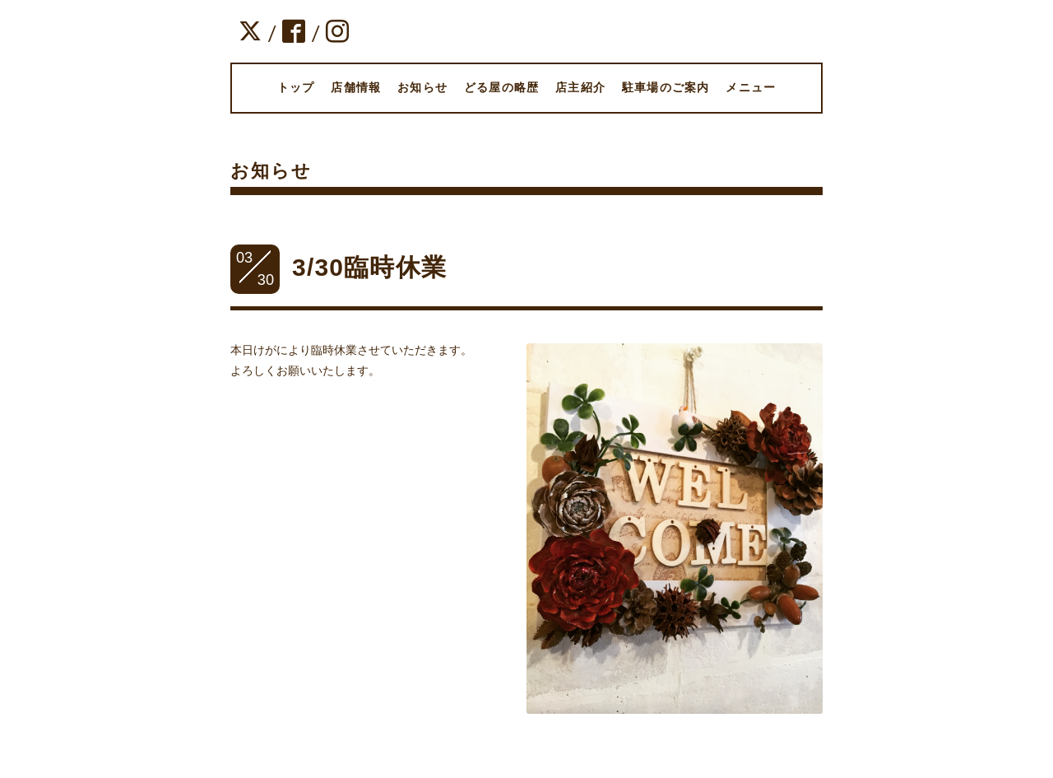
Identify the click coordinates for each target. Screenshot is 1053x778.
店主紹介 (580, 87)
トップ (296, 87)
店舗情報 (356, 87)
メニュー (751, 87)
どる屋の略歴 (501, 87)
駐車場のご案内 (665, 87)
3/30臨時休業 (369, 267)
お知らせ (422, 87)
